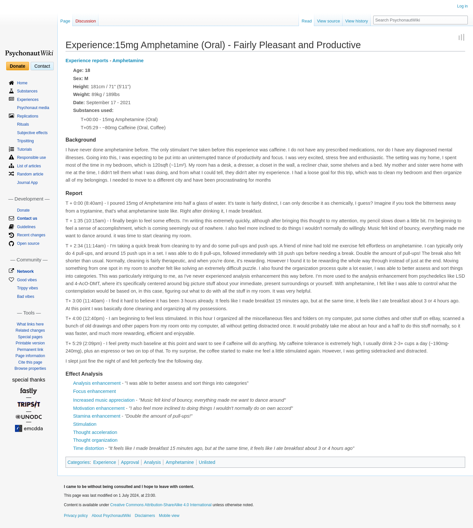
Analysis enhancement (97, 383)
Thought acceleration (95, 432)
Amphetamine (128, 60)
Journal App (27, 182)
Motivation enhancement (99, 408)
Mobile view (169, 515)
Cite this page (30, 362)
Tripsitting (25, 141)
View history (356, 21)
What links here (30, 324)
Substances (27, 91)
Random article (30, 174)
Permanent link (30, 349)
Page (65, 21)
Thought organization (95, 440)
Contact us (27, 218)
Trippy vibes (27, 288)
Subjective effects (32, 133)
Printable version (30, 343)
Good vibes (27, 280)
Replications (27, 116)
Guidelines (26, 227)
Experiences (27, 99)
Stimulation (84, 424)
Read (307, 21)
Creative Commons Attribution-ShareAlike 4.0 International (161, 505)
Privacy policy (76, 515)
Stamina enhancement (96, 416)
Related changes (30, 330)
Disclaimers (145, 515)
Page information (30, 356)
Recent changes (31, 235)
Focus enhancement (94, 391)
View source (328, 21)
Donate (17, 66)
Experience (104, 462)
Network (25, 271)
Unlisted (207, 462)
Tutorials (24, 149)
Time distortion (88, 448)
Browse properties (30, 368)
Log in (462, 6)
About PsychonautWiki (111, 515)
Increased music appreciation (104, 400)
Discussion (85, 21)
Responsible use (31, 157)
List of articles (29, 166)
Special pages (30, 337)
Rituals (23, 124)
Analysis (152, 462)
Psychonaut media (33, 107)
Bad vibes (25, 296)
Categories (78, 462)
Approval (130, 462)
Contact (42, 66)
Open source (28, 243)
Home (22, 83)
